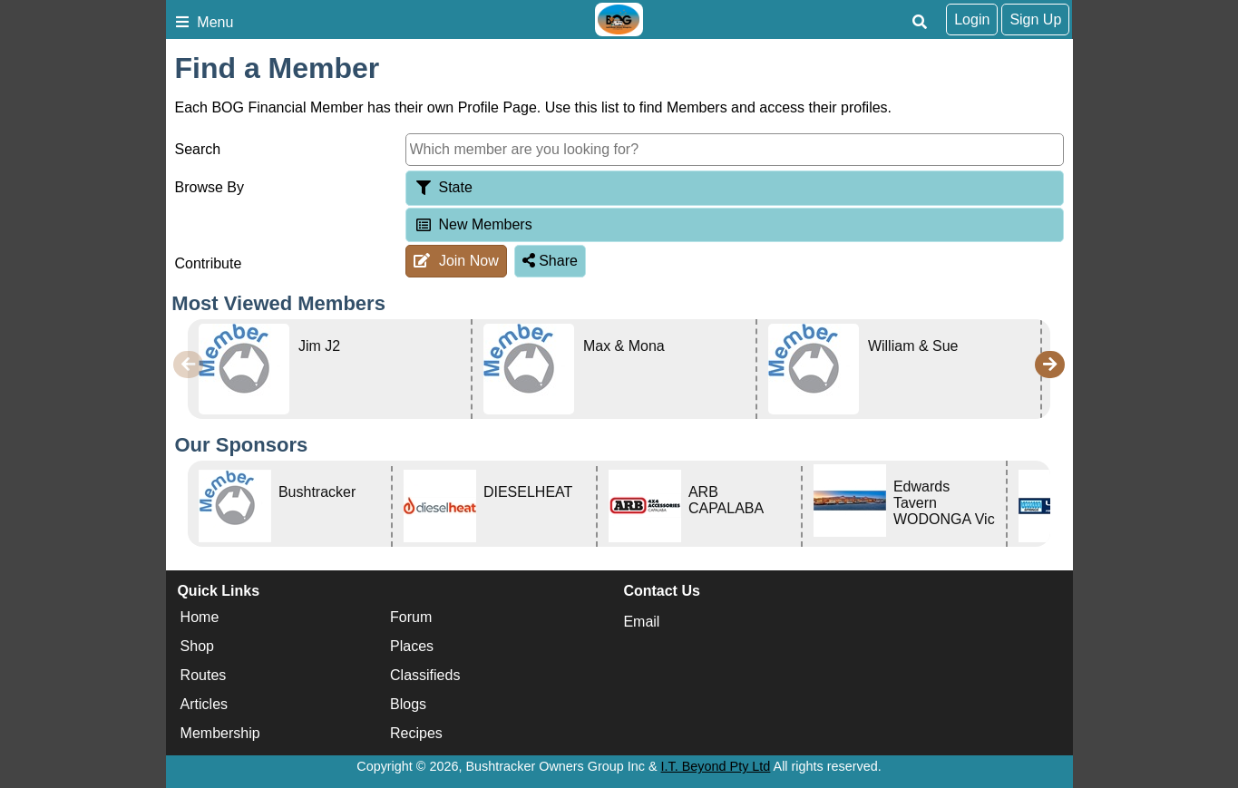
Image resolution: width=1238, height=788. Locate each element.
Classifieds (425, 675)
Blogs (408, 704)
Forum (411, 617)
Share (550, 260)
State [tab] (443, 187)
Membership (220, 733)
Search (198, 149)
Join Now (456, 260)
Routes (203, 675)
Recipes (416, 733)
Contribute (208, 263)
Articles (204, 704)
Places (412, 646)
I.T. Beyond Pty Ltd (716, 766)
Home (199, 617)
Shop (197, 646)
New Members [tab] (472, 224)
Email (641, 621)
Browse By (209, 187)
